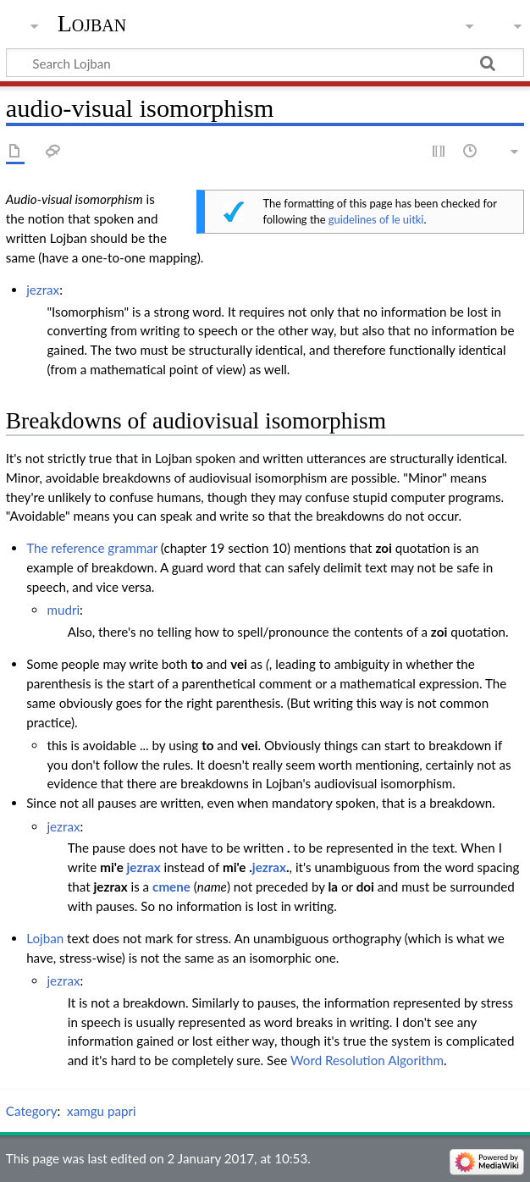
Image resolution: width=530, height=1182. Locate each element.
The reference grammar (91, 547)
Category (32, 1110)
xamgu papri (101, 1110)
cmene (171, 886)
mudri (63, 609)
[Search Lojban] (265, 62)
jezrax (42, 289)
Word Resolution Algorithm (367, 1060)
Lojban (92, 23)
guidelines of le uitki (376, 219)
